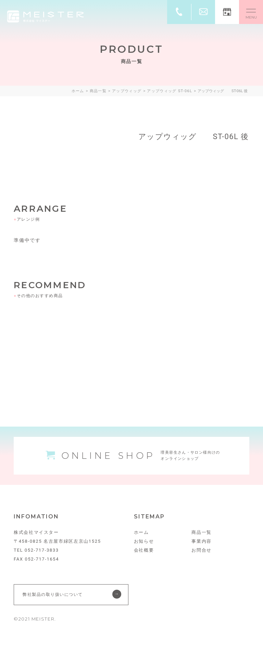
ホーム (141, 532)
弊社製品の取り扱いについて (53, 594)
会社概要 (144, 550)
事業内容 (201, 541)
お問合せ (201, 550)
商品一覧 (201, 532)
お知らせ (144, 541)
